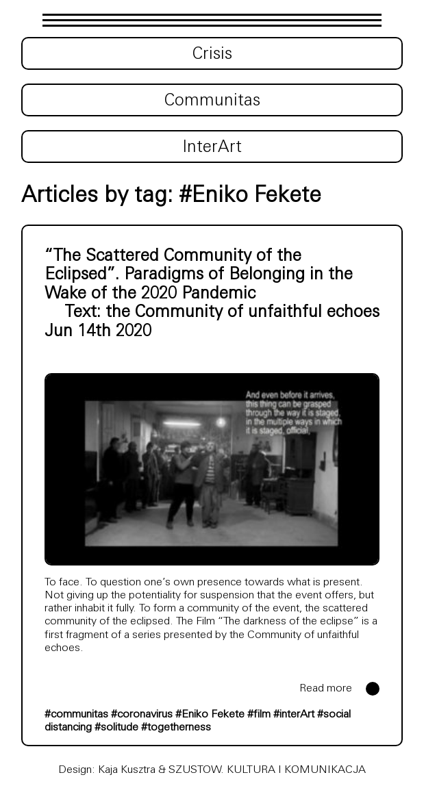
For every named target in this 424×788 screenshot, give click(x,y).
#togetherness (176, 727)
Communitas (212, 101)
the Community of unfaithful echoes (242, 313)
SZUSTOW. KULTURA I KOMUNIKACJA (267, 770)
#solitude (116, 727)
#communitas (76, 714)
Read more (325, 688)
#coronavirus (142, 714)
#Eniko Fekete (210, 714)
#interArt (293, 714)
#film (259, 714)
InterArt (212, 148)
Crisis (212, 55)
